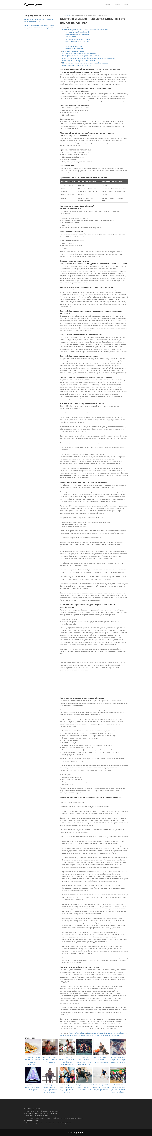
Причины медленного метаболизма (77, 42)
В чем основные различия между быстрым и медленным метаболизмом (88, 58)
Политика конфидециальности (37, 1116)
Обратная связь (32, 1120)
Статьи (125, 5)
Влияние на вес (70, 37)
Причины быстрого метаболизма (77, 34)
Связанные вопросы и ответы (73, 51)
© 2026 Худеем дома (33, 1109)
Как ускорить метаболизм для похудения (77, 65)
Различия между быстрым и (89, 1035)
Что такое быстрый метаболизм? (77, 32)
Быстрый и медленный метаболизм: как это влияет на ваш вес (85, 30)
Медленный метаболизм (77, 1033)
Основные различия (70, 1035)
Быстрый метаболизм (95, 1033)
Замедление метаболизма (74, 49)
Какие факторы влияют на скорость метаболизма (80, 56)
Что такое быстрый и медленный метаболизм (79, 53)
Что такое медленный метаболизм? (78, 39)
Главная (108, 5)
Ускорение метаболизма (73, 46)
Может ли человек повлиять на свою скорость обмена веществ (85, 63)
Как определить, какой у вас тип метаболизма (79, 61)
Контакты (29, 1113)
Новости (117, 5)
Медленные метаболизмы (109, 1035)
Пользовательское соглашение (46, 1113)
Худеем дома (33, 4)
